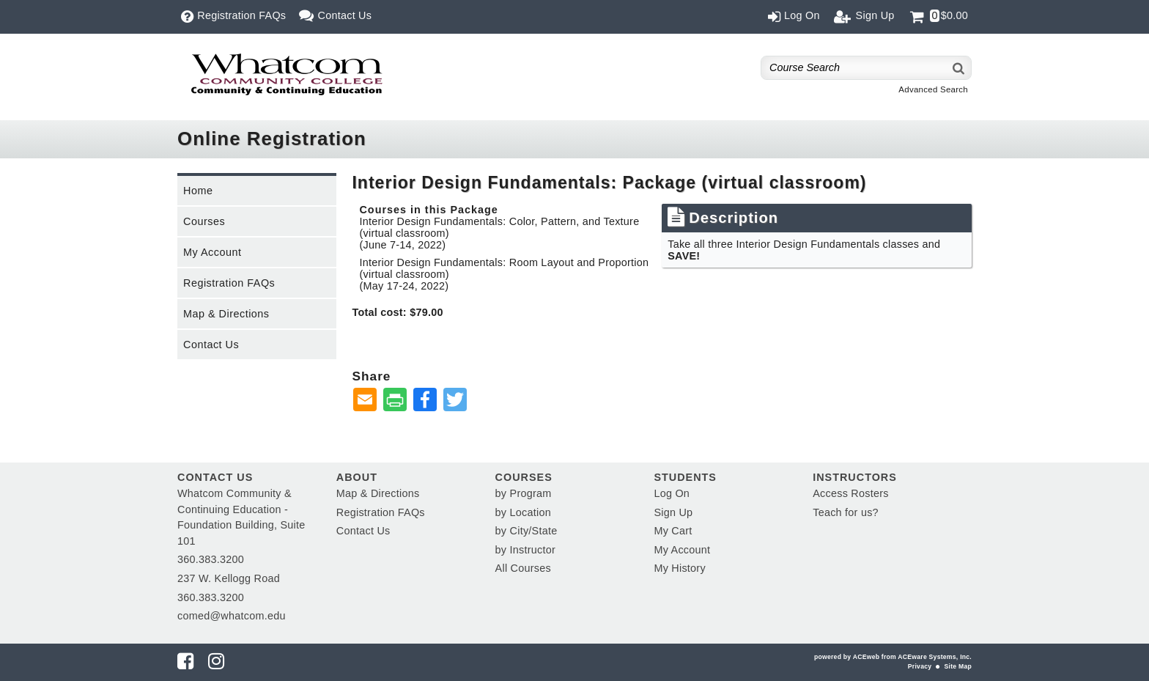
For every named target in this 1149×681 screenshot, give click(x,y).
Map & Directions (226, 314)
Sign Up (673, 512)
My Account (212, 252)
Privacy (919, 666)
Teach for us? (846, 512)
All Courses (523, 568)
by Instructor (525, 550)
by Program (523, 493)
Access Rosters (850, 493)
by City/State (526, 531)
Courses (204, 221)
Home (198, 190)
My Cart (673, 531)
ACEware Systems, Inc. (935, 656)
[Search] (959, 68)
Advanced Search (933, 89)
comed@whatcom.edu (231, 616)
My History (679, 568)
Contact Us (211, 344)
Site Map (958, 666)
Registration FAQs (229, 283)
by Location (523, 512)
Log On (672, 493)
